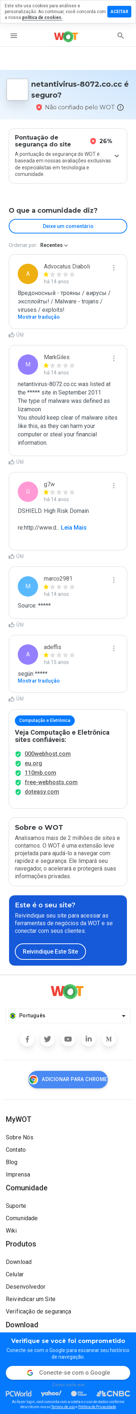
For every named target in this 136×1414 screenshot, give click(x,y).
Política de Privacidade (97, 1407)
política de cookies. (42, 17)
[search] (120, 35)
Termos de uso (63, 1407)
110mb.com (40, 772)
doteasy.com (42, 791)
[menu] (13, 35)
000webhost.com (48, 753)
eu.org (33, 763)
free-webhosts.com (51, 782)
